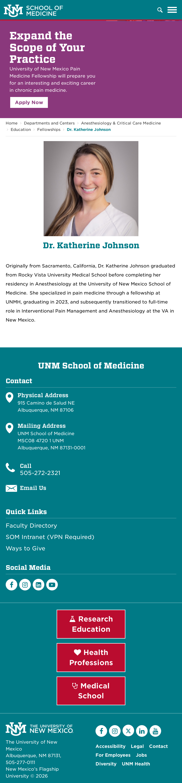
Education (21, 129)
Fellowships (48, 129)
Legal (137, 746)
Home (12, 123)
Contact (158, 746)
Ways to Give (25, 548)
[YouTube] (155, 731)
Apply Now (29, 102)
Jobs (141, 755)
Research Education (91, 624)
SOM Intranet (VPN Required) (50, 537)
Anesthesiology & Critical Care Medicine (121, 123)
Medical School (91, 691)
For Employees (113, 755)
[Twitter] (128, 730)
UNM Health (136, 764)
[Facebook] (11, 584)
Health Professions (91, 657)
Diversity (106, 764)
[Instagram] (25, 584)
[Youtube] (52, 584)
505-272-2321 (40, 473)
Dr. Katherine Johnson (89, 129)
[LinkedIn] (38, 584)
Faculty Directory (31, 526)
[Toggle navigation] (172, 10)
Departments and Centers (49, 123)
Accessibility (111, 746)
